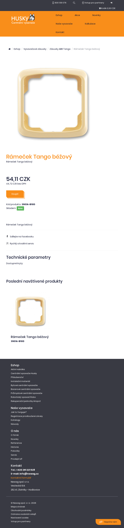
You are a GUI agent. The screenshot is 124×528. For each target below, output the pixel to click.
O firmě (15, 435)
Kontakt (60, 32)
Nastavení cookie (20, 517)
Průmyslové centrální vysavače (26, 393)
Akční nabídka (18, 369)
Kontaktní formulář (21, 477)
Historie (15, 447)
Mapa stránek (18, 506)
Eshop (59, 15)
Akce (77, 15)
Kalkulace (90, 23)
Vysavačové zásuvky (35, 49)
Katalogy (15, 420)
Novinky (96, 15)
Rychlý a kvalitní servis (20, 243)
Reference (16, 442)
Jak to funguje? (19, 412)
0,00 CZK (107, 8)
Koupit (15, 193)
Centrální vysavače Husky (24, 373)
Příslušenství (17, 377)
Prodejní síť (16, 458)
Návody (15, 424)
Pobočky (15, 450)
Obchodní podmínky (21, 510)
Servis (14, 454)
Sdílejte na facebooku (20, 236)
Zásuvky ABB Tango (60, 49)
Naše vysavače (64, 23)
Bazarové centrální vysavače (25, 389)
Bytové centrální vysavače (24, 385)
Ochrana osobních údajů (23, 514)
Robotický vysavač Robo (23, 397)
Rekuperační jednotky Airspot (26, 401)
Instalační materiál (20, 381)
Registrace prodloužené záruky (27, 416)
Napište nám (108, 522)
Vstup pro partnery (20, 521)
